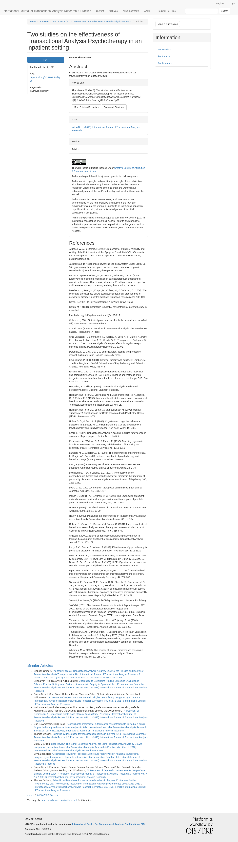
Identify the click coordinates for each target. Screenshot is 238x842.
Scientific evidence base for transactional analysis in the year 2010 (87, 734)
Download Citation (114, 107)
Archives (113, 11)
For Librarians (165, 63)
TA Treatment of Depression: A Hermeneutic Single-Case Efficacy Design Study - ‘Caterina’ (94, 697)
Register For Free (167, 11)
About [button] (148, 11)
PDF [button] (45, 60)
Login (232, 3)
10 (51, 795)
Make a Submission (168, 24)
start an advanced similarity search (59, 800)
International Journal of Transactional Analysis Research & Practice (47, 11)
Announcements (131, 11)
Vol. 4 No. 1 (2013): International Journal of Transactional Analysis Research (92, 21)
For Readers (164, 49)
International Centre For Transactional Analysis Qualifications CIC (108, 824)
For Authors (164, 56)
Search (224, 11)
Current (100, 11)
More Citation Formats (86, 107)
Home (33, 21)
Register (220, 3)
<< (28, 795)
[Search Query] (201, 11)
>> (56, 795)
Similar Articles (40, 665)
